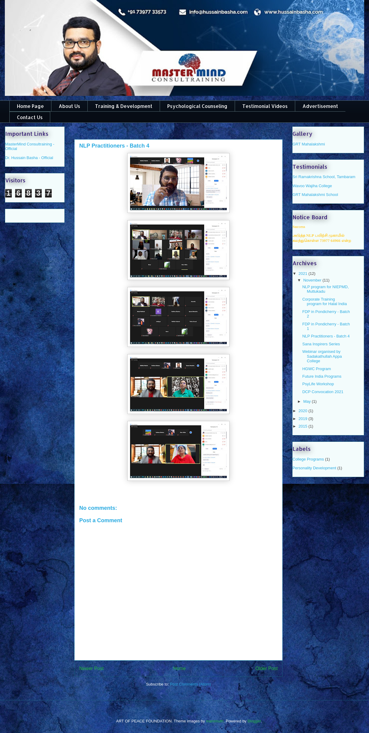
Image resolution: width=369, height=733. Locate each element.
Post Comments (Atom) (190, 684)
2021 (304, 273)
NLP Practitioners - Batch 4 (326, 336)
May (307, 401)
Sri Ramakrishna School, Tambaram (323, 176)
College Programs (308, 459)
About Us (69, 106)
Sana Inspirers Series (321, 344)
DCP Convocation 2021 (322, 391)
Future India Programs (321, 376)
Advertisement (320, 106)
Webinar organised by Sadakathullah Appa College (322, 356)
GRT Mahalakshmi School (315, 194)
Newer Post (91, 668)
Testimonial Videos (265, 106)
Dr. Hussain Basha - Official (29, 157)
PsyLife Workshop (318, 384)
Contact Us (30, 117)
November (313, 280)
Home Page (30, 106)
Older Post (266, 668)
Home (179, 668)
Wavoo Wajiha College (312, 186)
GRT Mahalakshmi (308, 144)
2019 (304, 418)
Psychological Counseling (197, 106)
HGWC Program (316, 368)
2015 (304, 426)
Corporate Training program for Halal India (324, 301)
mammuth (215, 721)
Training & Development (123, 106)
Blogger (254, 721)
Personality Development (314, 468)
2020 (304, 411)
